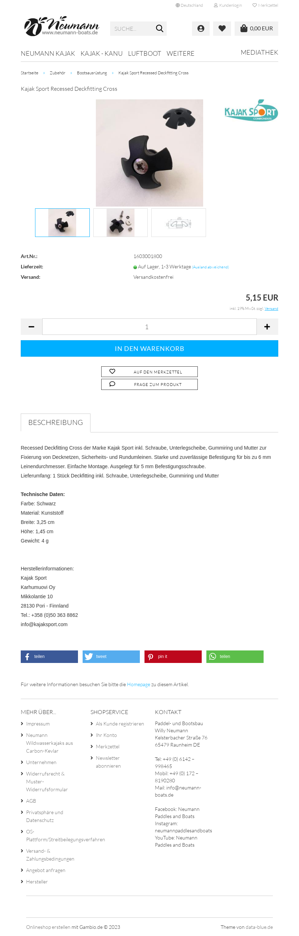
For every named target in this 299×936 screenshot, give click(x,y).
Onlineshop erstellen (48, 927)
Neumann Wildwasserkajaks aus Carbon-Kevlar (49, 743)
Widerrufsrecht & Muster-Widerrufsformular (47, 781)
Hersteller (37, 881)
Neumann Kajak (48, 53)
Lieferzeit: (32, 266)
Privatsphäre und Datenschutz (44, 816)
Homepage (138, 684)
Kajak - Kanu (101, 53)
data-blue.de (259, 927)
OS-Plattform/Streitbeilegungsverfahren (52, 835)
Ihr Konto (106, 735)
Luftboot (144, 53)
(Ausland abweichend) (210, 266)
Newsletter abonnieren (108, 762)
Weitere (181, 53)
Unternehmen (41, 762)
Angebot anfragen (45, 870)
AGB (31, 801)
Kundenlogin (228, 5)
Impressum (38, 723)
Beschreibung (55, 422)
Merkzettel (265, 5)
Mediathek (259, 52)
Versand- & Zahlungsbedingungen (50, 855)
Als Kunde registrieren (120, 723)
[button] (49, 656)
